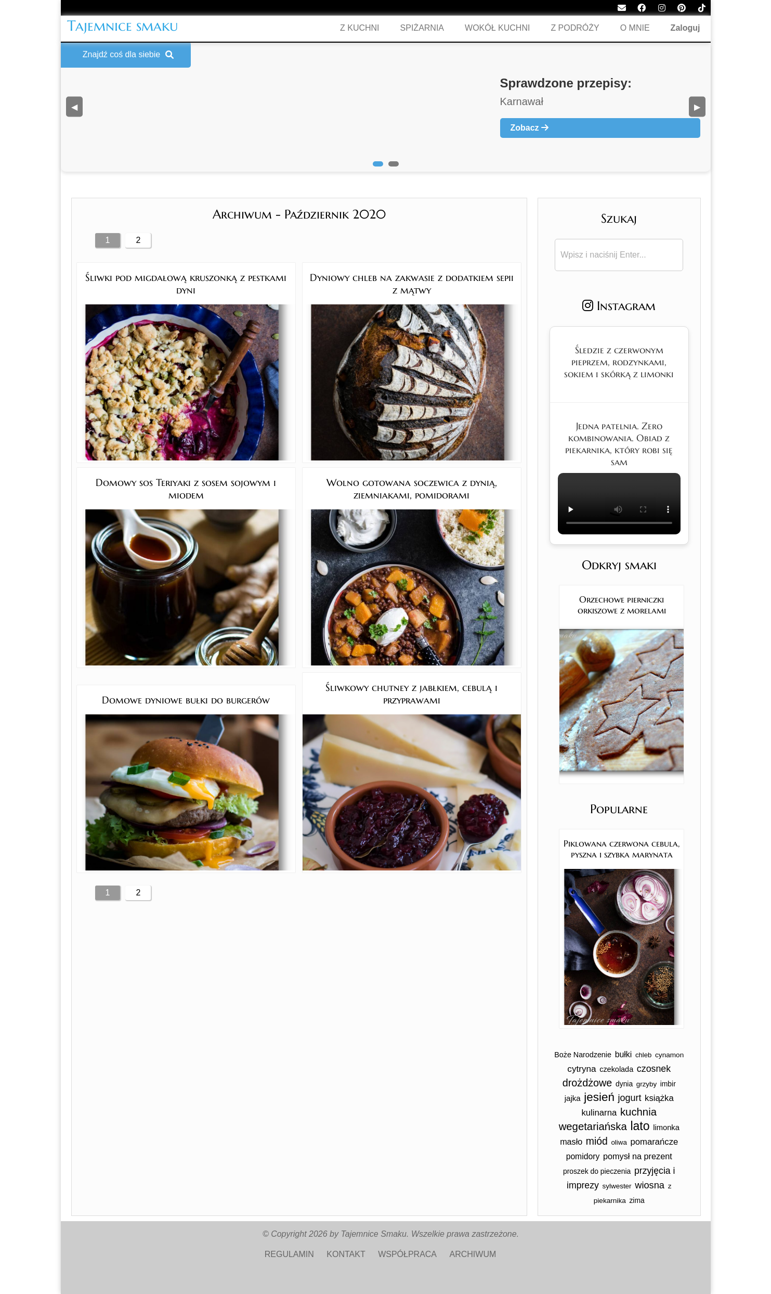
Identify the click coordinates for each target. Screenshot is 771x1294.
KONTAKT (345, 1254)
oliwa (618, 1142)
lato (639, 1126)
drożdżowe (587, 1082)
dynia (624, 1084)
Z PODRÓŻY (575, 27)
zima (636, 1200)
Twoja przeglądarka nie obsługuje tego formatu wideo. (619, 503)
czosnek (654, 1069)
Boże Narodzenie (582, 1054)
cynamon (669, 1055)
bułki (623, 1054)
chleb (643, 1055)
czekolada (616, 1069)
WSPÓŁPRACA (407, 1254)
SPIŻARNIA (422, 27)
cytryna (581, 1069)
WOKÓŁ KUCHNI (497, 27)
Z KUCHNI (360, 27)
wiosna (649, 1185)
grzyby (646, 1084)
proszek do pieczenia (597, 1171)
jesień (599, 1097)
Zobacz (530, 127)
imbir (668, 1084)
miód (597, 1141)
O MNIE (635, 27)
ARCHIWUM (473, 1254)
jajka (573, 1098)
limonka (666, 1127)
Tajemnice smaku (122, 26)
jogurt (630, 1098)
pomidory (583, 1156)
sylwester (617, 1186)
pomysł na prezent (637, 1156)
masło (571, 1141)
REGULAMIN (289, 1254)
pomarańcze (654, 1142)
